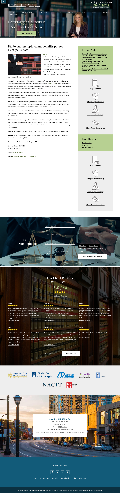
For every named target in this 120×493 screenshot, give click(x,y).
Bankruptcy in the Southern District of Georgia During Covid (95, 69)
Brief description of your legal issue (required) (56, 252)
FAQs (83, 12)
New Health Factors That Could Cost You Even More (94, 58)
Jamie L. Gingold (87, 147)
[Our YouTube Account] (67, 472)
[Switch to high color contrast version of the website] (3, 1)
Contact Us (14, 15)
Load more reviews (49, 353)
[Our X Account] (62, 472)
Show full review (13, 321)
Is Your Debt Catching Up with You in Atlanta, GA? (94, 66)
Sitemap (45, 478)
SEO (86, 478)
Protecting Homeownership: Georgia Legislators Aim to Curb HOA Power (94, 54)
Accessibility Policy (56, 478)
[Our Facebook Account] (52, 472)
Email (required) (50, 243)
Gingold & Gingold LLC (80, 490)
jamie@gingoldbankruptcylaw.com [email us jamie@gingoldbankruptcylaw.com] (24, 156)
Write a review (71, 353)
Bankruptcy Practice (66, 12)
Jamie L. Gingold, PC (25, 4)
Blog (94, 12)
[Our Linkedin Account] (57, 472)
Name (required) (50, 226)
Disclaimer (82, 246)
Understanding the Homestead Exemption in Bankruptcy (92, 62)
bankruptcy (52, 83)
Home (12, 12)
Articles (106, 12)
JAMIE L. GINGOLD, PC (60, 465)
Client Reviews (26, 33)
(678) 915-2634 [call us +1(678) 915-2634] (101, 5)
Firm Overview (27, 12)
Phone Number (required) (53, 234)
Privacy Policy (93, 246)
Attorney (45, 12)
